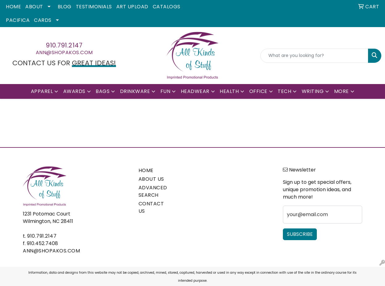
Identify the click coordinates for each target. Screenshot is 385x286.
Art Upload (132, 6)
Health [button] (229, 91)
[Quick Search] (314, 56)
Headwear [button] (195, 91)
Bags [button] (103, 91)
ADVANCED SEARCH (153, 191)
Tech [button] (284, 91)
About (34, 6)
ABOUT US (151, 179)
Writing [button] (313, 91)
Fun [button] (165, 91)
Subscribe (300, 234)
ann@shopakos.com (64, 52)
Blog (65, 6)
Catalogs (166, 6)
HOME (146, 170)
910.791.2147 (64, 45)
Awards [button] (74, 91)
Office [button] (258, 91)
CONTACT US (151, 207)
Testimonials (94, 6)
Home (13, 6)
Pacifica (18, 20)
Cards (43, 20)
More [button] (341, 91)
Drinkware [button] (135, 91)
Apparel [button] (42, 91)
